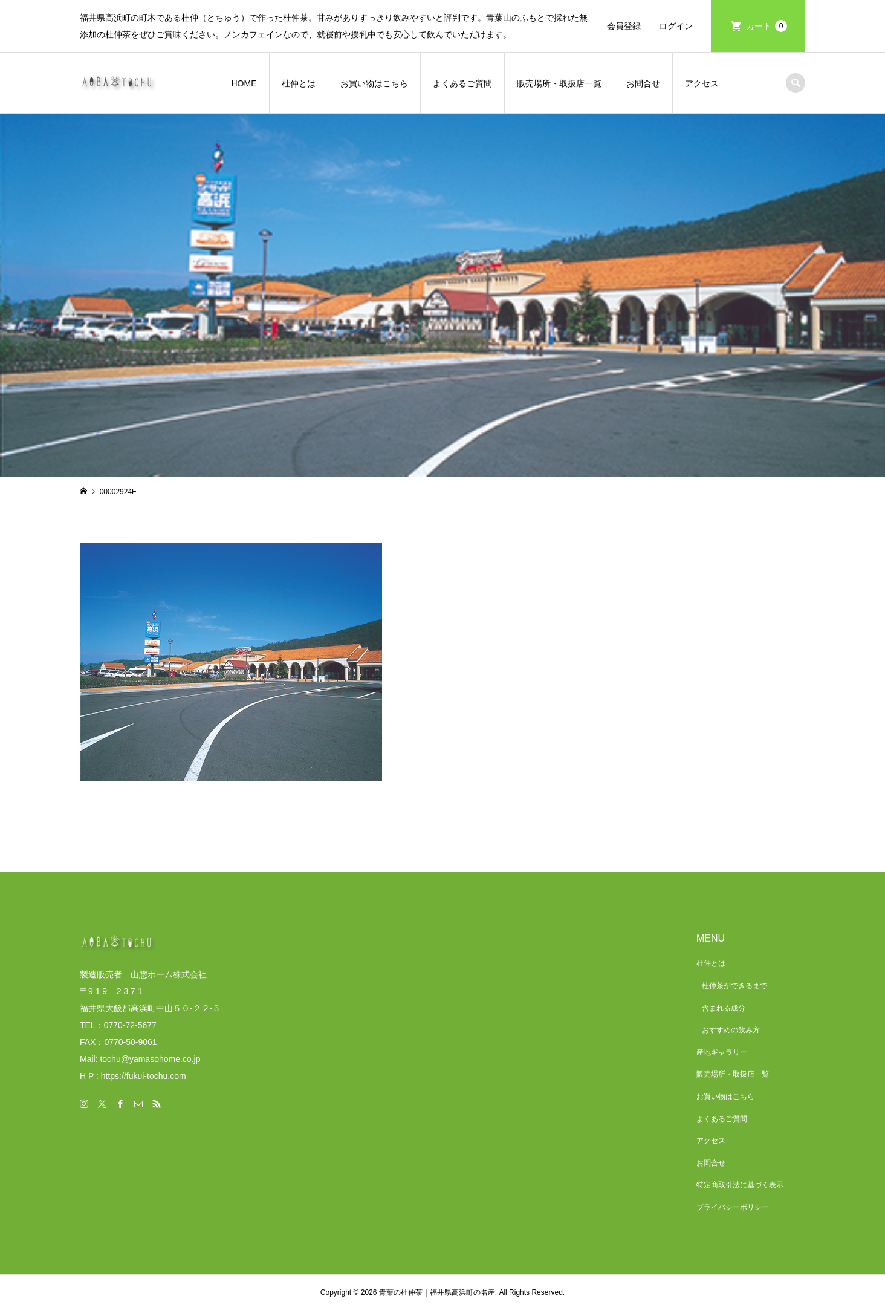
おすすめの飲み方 (731, 1030)
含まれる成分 (723, 1008)
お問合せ (643, 83)
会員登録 (624, 26)
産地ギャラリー (721, 1052)
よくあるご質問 (462, 83)
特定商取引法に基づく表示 (739, 1185)
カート (766, 26)
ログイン (676, 26)
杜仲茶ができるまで (734, 986)
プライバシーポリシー (732, 1207)
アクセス (702, 83)
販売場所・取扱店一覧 (559, 83)
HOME (244, 83)
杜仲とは (299, 83)
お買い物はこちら (374, 83)
